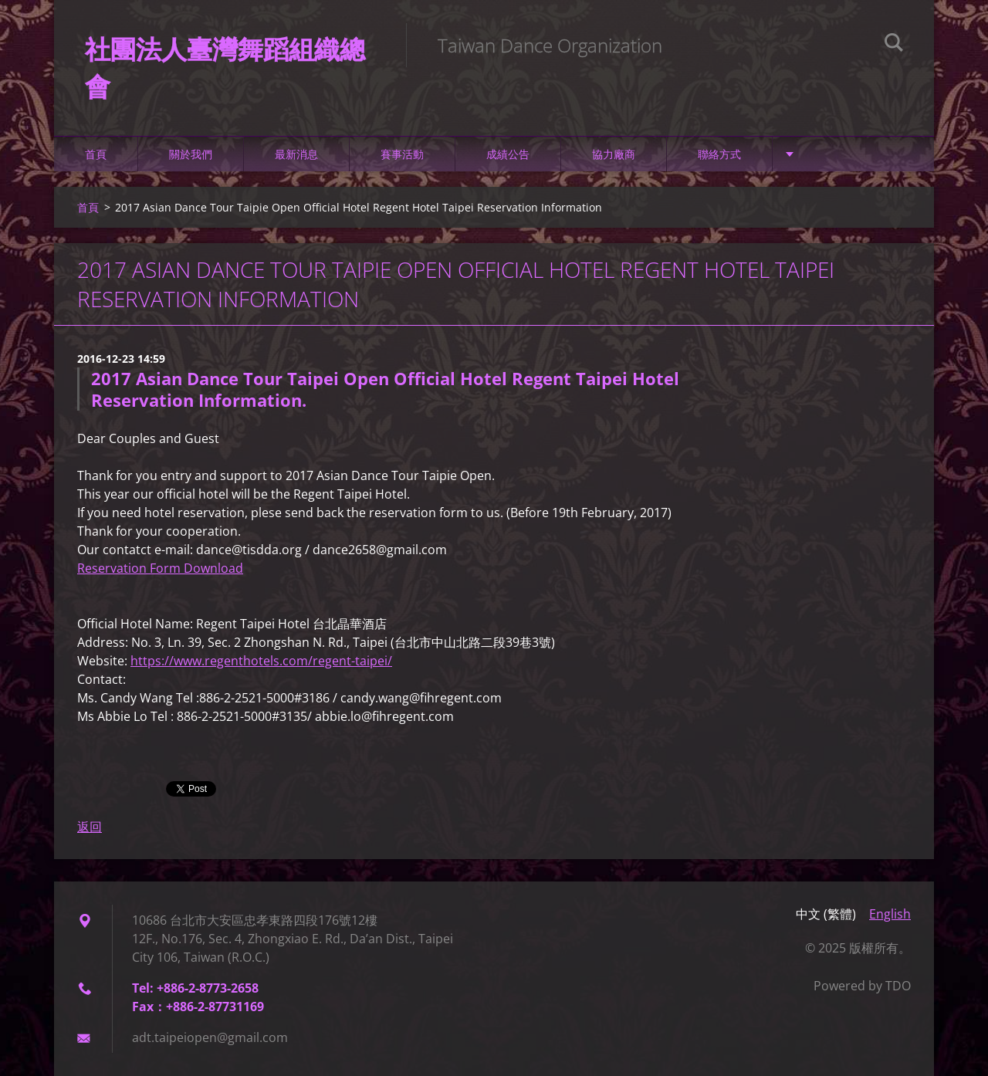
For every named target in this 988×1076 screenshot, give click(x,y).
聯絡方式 (719, 154)
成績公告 (508, 154)
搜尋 (894, 45)
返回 (89, 826)
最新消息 (296, 154)
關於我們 (190, 154)
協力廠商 (613, 154)
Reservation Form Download (160, 568)
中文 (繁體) (826, 913)
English (890, 913)
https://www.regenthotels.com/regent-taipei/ (261, 660)
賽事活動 (402, 154)
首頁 (96, 154)
